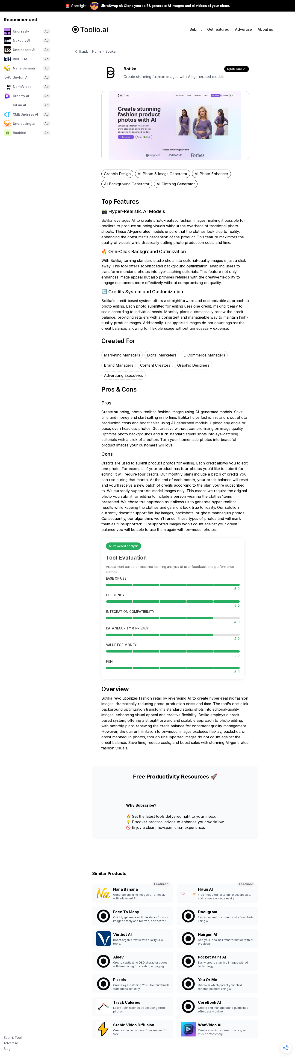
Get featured (218, 29)
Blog (7, 1049)
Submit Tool (13, 1037)
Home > (98, 51)
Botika (111, 51)
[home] (90, 29)
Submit (196, 29)
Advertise (11, 1043)
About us (265, 29)
